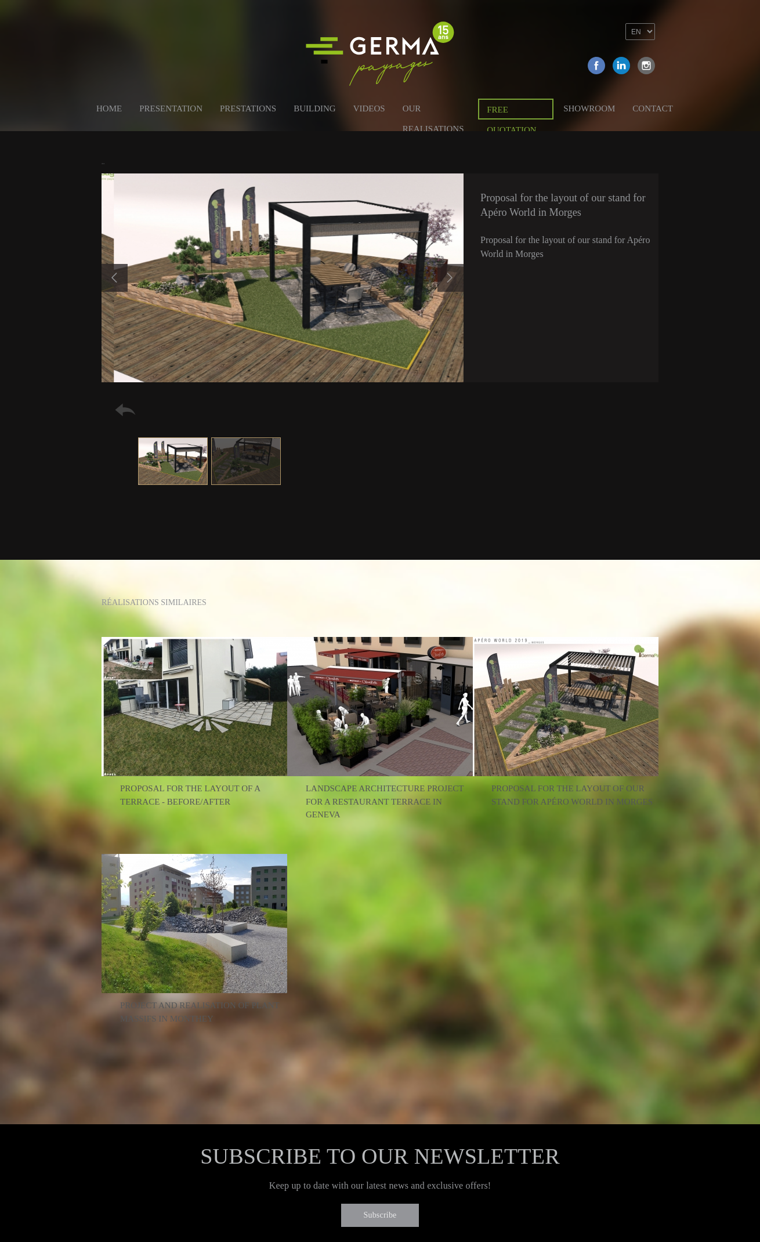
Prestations (248, 108)
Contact (652, 108)
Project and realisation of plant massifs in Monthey (199, 1012)
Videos (369, 108)
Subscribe (379, 1215)
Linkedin (621, 65)
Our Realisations (433, 110)
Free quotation (511, 112)
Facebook (596, 65)
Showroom (589, 108)
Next (450, 278)
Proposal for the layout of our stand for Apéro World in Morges (572, 795)
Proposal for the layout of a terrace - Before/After (190, 795)
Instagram (646, 65)
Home (109, 108)
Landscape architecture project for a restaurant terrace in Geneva (385, 801)
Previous (115, 278)
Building (315, 108)
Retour (125, 410)
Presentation (170, 108)
